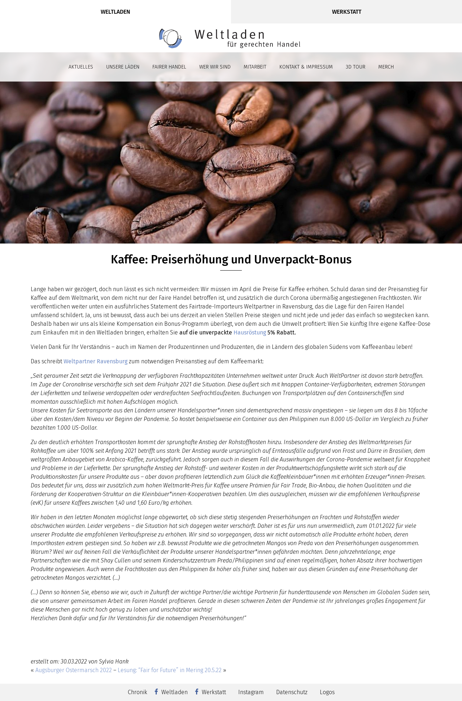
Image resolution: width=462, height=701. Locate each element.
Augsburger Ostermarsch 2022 (73, 670)
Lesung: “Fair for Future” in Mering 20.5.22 (170, 670)
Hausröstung (250, 332)
